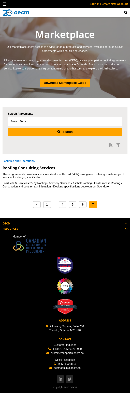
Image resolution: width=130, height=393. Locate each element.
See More (103, 186)
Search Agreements (20, 113)
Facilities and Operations (19, 161)
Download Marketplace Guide (65, 83)
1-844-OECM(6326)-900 (65, 349)
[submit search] (65, 132)
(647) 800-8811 (65, 363)
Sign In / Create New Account (109, 4)
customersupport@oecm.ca (65, 353)
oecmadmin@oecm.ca (65, 367)
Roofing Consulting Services (31, 168)
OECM (73, 387)
